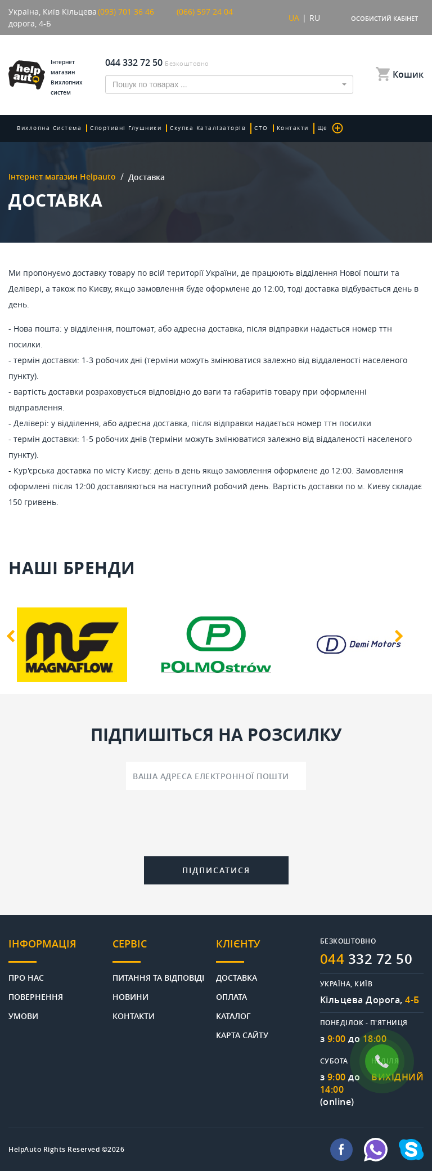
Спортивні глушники (125, 128)
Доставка (236, 977)
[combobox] (229, 84)
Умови (23, 1015)
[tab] (60, 950)
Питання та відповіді (158, 977)
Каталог (233, 1015)
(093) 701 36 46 (126, 11)
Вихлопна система (49, 128)
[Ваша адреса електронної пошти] (216, 776)
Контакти (293, 128)
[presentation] (216, 825)
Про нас (26, 977)
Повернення (35, 996)
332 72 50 (366, 959)
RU (314, 17)
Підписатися (216, 870)
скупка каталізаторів (208, 128)
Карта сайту (242, 1034)
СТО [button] (261, 128)
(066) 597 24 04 (205, 11)
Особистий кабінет (384, 18)
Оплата (231, 996)
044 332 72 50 (134, 62)
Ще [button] (330, 128)
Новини (130, 996)
